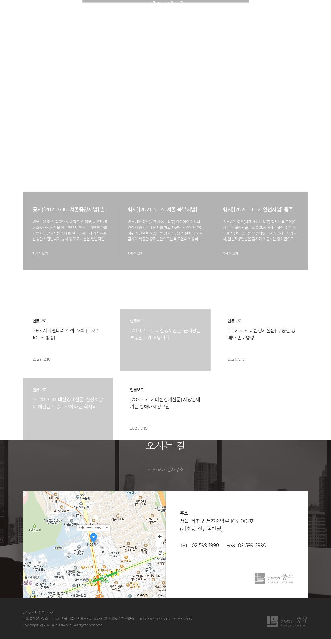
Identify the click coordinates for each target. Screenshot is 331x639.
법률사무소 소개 (126, 12)
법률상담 (265, 12)
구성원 (157, 12)
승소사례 (210, 12)
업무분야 (182, 12)
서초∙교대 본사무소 (165, 470)
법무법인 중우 (50, 11)
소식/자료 (237, 12)
